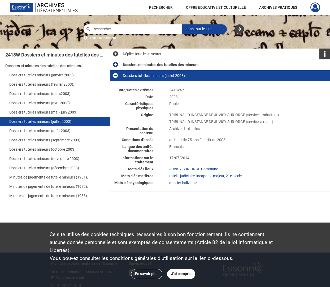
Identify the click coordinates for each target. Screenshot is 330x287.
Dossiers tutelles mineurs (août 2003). (40, 131)
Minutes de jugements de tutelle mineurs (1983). (48, 196)
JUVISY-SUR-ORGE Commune (193, 169)
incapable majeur (210, 176)
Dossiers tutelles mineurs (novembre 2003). (44, 158)
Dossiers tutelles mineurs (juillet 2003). (40, 121)
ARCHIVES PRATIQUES (278, 7)
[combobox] (204, 29)
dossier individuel (183, 183)
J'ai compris (181, 274)
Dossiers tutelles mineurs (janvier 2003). (42, 75)
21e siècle (234, 176)
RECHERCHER (161, 7)
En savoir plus (146, 274)
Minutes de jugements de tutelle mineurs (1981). (48, 177)
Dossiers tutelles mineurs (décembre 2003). (44, 168)
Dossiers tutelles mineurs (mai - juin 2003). (44, 112)
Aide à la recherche (102, 38)
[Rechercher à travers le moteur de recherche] (135, 29)
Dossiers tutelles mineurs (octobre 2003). (43, 149)
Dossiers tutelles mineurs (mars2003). (40, 94)
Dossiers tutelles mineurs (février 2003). (41, 84)
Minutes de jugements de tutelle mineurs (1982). (48, 186)
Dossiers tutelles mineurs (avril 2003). (40, 103)
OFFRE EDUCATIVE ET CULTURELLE (216, 7)
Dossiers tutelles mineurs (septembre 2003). (45, 140)
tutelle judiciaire (182, 176)
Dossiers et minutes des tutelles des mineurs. (43, 66)
